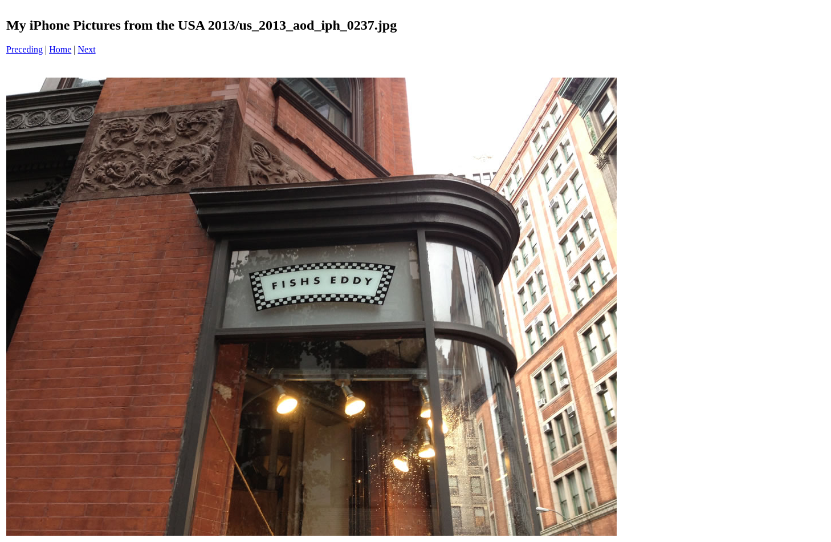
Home (60, 49)
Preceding (24, 49)
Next (87, 49)
